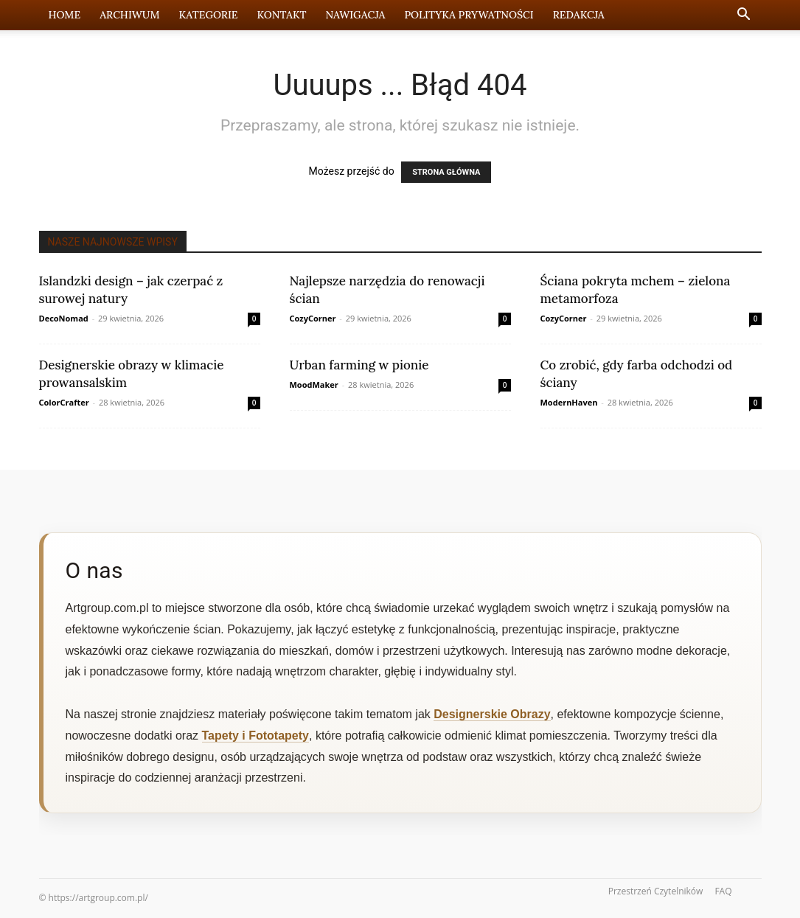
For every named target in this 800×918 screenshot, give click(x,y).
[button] (744, 16)
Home (65, 14)
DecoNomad (63, 318)
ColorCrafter (64, 402)
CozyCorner (313, 318)
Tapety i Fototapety (256, 735)
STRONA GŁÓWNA (446, 172)
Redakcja (579, 14)
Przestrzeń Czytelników (655, 891)
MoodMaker (314, 384)
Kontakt (282, 14)
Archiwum (129, 14)
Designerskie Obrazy (492, 714)
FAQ (722, 891)
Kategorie (208, 14)
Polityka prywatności (468, 14)
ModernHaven (569, 402)
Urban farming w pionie (359, 365)
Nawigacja (355, 14)
